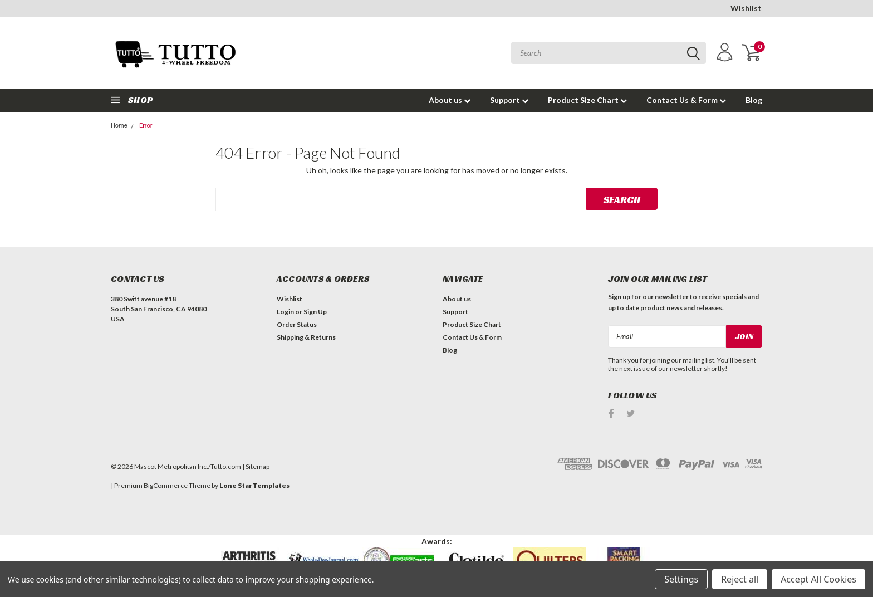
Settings (681, 579)
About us (449, 100)
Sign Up (315, 311)
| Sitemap (255, 466)
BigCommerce (166, 485)
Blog (754, 100)
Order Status (297, 324)
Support (509, 100)
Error (146, 125)
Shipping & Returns (306, 337)
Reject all (739, 579)
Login (285, 311)
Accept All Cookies (818, 579)
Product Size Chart (587, 100)
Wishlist (746, 8)
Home (119, 125)
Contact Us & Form (686, 100)
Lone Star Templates (254, 485)
